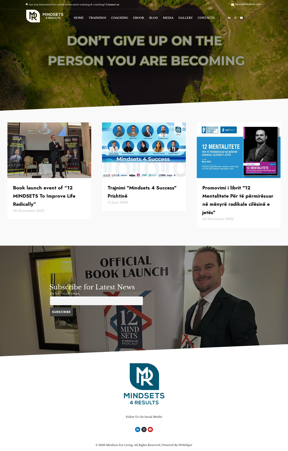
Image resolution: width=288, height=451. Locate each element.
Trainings (97, 17)
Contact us (112, 4)
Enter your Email (65, 294)
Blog (153, 17)
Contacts (206, 17)
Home (79, 17)
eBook (138, 17)
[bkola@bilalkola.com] (232, 4)
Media (168, 17)
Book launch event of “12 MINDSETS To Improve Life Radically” (44, 196)
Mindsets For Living (119, 445)
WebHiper (185, 445)
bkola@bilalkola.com (248, 4)
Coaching (119, 17)
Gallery (186, 17)
